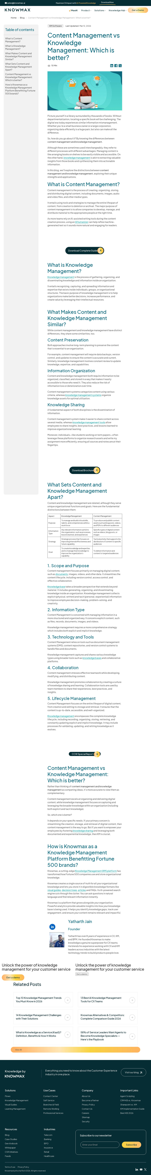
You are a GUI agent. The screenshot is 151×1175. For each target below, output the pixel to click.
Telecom (48, 1135)
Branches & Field (51, 1104)
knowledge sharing (83, 830)
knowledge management (77, 157)
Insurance (48, 1147)
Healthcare (49, 1156)
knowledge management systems (83, 395)
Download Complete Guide (86, 251)
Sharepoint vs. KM (128, 1104)
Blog (22, 17)
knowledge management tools (89, 422)
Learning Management (15, 1109)
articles (82, 890)
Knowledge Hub (117, 10)
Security (86, 1121)
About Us (86, 1096)
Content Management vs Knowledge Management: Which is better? (18, 77)
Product (85, 10)
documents (62, 574)
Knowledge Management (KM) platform (96, 870)
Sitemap (86, 1117)
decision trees (69, 890)
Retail (46, 1152)
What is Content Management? (13, 40)
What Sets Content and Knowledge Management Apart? (18, 66)
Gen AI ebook (11, 1143)
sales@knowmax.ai (15, 3)
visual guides (54, 890)
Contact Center (50, 1096)
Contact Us (87, 1109)
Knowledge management (60, 277)
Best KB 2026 (126, 1113)
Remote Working (51, 1109)
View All (18, 1049)
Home (13, 17)
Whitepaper (10, 1147)
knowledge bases (92, 657)
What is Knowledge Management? (15, 47)
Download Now (107, 2)
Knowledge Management (16, 1100)
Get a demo (13, 977)
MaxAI (73, 10)
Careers (85, 1113)
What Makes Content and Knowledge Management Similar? (18, 56)
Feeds (8, 1156)
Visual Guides (11, 1104)
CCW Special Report (86, 754)
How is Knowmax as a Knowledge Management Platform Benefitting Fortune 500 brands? (20, 89)
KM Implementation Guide (132, 1109)
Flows (7, 1096)
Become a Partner (90, 1100)
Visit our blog (133, 1072)
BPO (46, 1143)
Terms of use (10, 1167)
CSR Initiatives (11, 1152)
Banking (47, 1139)
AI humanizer (81, 221)
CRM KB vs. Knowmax (130, 1100)
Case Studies (11, 1139)
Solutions (99, 10)
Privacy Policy (88, 1104)
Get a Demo (138, 10)
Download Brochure (86, 470)
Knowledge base (56, 586)
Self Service (48, 1100)
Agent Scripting (127, 1096)
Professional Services (53, 1113)
